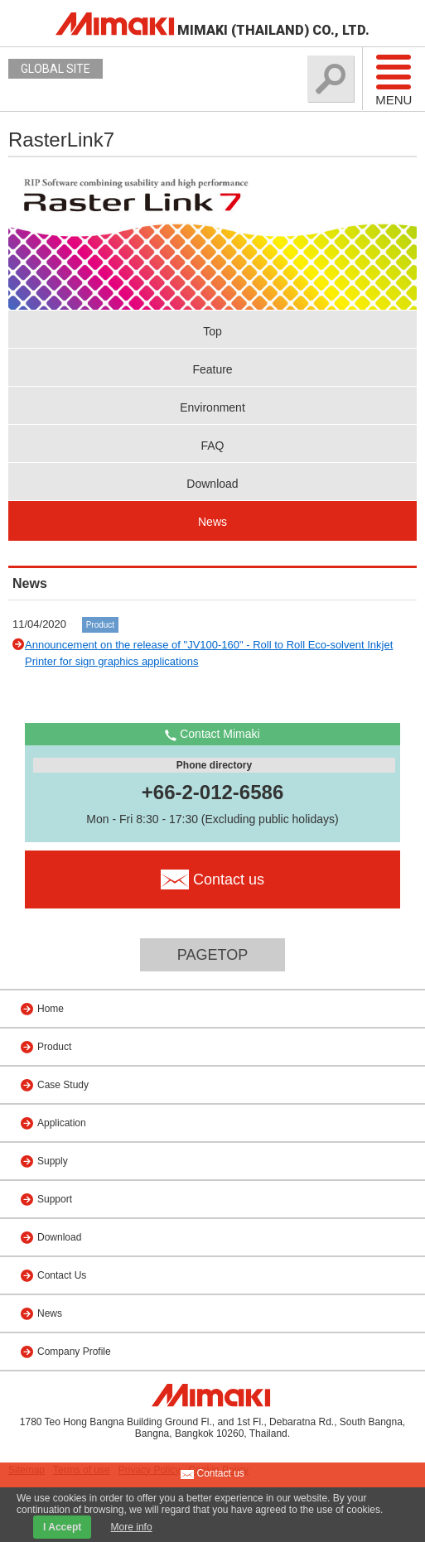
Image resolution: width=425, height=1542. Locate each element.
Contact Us (61, 1275)
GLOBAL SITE (55, 68)
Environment (212, 407)
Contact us (212, 1474)
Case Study (63, 1085)
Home (50, 1008)
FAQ (212, 445)
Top (212, 331)
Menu (394, 79)
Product (100, 624)
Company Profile (74, 1351)
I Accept (62, 1527)
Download (212, 483)
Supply (52, 1161)
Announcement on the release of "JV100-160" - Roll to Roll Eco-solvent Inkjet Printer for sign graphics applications (209, 652)
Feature (212, 369)
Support (54, 1199)
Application (61, 1123)
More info (131, 1527)
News (212, 521)
